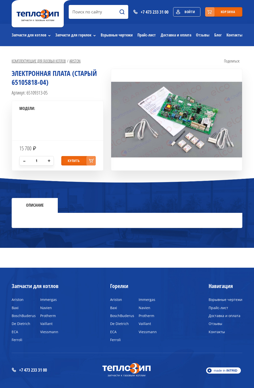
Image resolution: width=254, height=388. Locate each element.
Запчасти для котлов (29, 35)
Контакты (234, 35)
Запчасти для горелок (73, 35)
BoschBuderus (22, 315)
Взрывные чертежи (117, 35)
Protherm (48, 315)
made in (225, 370)
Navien (46, 307)
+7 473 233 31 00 (29, 370)
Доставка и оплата (176, 35)
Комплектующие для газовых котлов (39, 61)
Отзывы (202, 35)
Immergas (48, 299)
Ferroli (17, 339)
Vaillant (46, 323)
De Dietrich (21, 323)
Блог (218, 35)
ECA (15, 331)
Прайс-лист (146, 35)
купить (74, 160)
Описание (35, 205)
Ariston (75, 61)
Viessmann (49, 331)
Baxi (15, 307)
